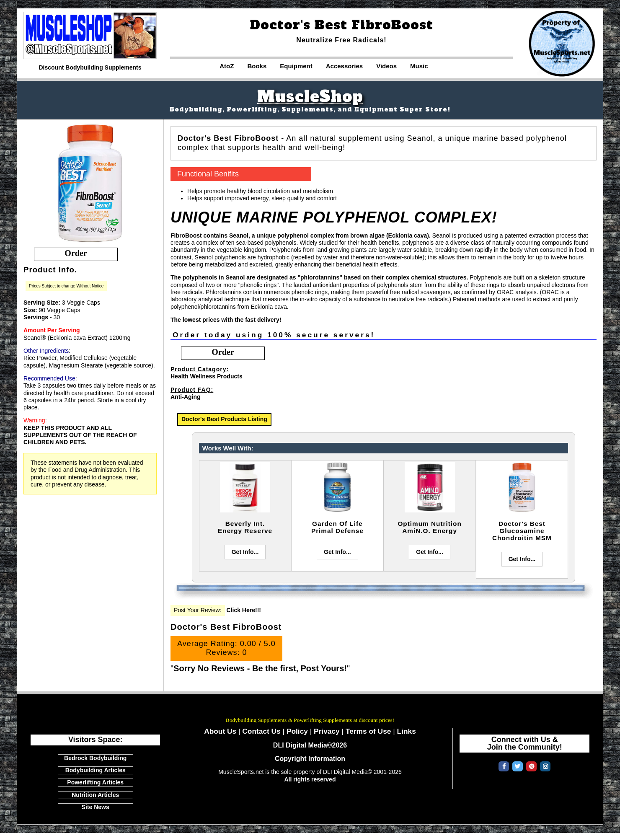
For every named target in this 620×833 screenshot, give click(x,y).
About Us (220, 731)
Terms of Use (368, 731)
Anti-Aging (185, 396)
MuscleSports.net (310, 708)
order (76, 253)
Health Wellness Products (206, 376)
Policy (297, 731)
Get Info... (245, 551)
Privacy (327, 731)
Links (406, 731)
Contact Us (261, 731)
